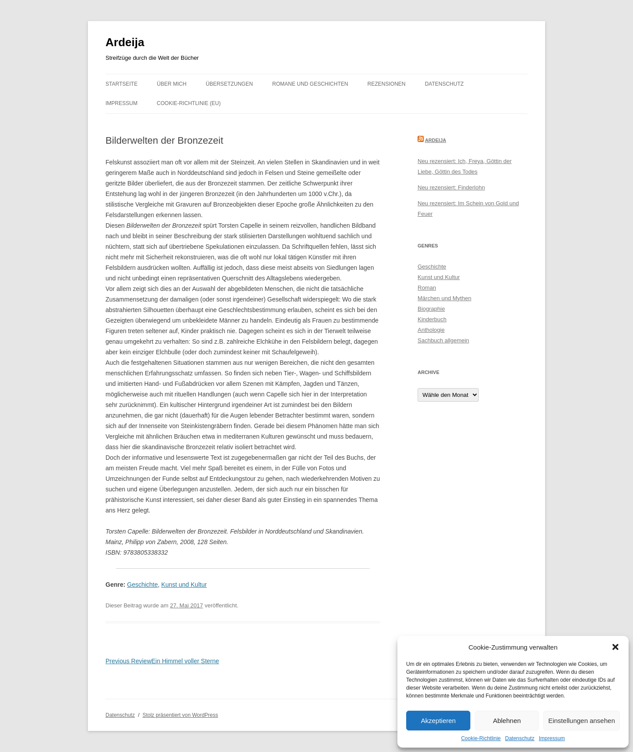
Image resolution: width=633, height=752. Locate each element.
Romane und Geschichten (310, 84)
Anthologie (431, 330)
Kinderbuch (432, 319)
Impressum (552, 738)
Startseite (122, 84)
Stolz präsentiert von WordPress (180, 715)
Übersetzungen (229, 84)
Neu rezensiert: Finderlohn (451, 187)
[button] (615, 647)
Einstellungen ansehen (581, 720)
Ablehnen (506, 720)
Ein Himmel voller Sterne (162, 661)
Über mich (171, 84)
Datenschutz (520, 738)
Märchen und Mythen (444, 298)
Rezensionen (386, 84)
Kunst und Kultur (184, 584)
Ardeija (125, 42)
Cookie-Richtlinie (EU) (189, 103)
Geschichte (142, 584)
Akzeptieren (438, 720)
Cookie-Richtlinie (481, 738)
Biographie (431, 308)
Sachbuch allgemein (443, 340)
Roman (427, 287)
